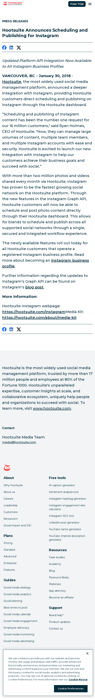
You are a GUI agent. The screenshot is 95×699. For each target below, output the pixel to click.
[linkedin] (11, 48)
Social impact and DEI (17, 525)
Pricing (8, 543)
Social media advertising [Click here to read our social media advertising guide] (19, 641)
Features (9, 569)
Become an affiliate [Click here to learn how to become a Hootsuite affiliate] (61, 597)
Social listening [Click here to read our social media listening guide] (13, 601)
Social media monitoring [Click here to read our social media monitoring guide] (19, 634)
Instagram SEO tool (61, 516)
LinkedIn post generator (64, 522)
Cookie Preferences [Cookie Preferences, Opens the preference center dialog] (71, 688)
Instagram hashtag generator (67, 498)
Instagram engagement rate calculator (67, 507)
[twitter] (19, 48)
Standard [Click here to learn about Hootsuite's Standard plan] (9, 549)
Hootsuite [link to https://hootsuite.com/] (11, 81)
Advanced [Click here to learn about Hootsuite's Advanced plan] (10, 556)
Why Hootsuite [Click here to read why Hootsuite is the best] (13, 485)
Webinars (55, 584)
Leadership (11, 505)
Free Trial (76, 4)
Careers (8, 498)
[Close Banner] (87, 653)
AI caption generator (62, 485)
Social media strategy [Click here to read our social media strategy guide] (17, 587)
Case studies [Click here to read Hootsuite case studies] (57, 557)
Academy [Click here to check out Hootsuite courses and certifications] (55, 564)
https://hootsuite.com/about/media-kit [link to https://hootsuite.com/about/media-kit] (39, 317)
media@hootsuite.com (19, 442)
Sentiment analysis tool (63, 492)
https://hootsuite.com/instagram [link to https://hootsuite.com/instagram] (33, 312)
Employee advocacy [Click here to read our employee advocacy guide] (16, 627)
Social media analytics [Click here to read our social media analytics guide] (17, 594)
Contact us (56, 628)
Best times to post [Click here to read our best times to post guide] (15, 607)
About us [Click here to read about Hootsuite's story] (9, 492)
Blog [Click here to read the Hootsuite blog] (52, 570)
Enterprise (10, 563)
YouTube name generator (65, 529)
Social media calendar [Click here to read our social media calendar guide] (17, 614)
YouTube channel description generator (67, 537)
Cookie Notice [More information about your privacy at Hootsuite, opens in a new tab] (78, 679)
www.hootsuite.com (52, 408)
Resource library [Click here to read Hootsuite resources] (59, 577)
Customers (11, 512)
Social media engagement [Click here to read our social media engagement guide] (20, 621)
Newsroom (11, 518)
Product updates (59, 622)
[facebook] (4, 48)
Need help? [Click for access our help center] (56, 615)
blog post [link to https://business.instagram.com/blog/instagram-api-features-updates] (34, 287)
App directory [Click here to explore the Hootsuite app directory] (57, 590)
